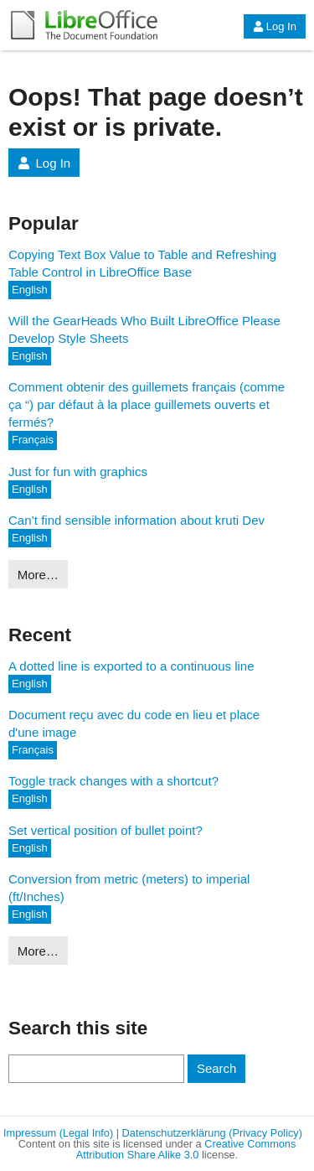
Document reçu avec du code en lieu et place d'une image (134, 723)
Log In (274, 26)
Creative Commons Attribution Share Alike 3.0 (186, 1149)
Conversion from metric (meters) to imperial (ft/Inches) (129, 888)
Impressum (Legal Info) (58, 1133)
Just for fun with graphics (77, 471)
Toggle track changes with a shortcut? (113, 781)
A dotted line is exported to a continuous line (131, 666)
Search (217, 1068)
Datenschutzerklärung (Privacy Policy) (212, 1133)
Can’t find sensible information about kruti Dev (136, 520)
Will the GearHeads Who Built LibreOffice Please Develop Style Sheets (144, 329)
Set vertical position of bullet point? (105, 830)
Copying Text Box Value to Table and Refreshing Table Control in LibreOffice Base (142, 263)
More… (38, 574)
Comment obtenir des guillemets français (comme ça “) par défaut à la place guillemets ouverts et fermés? (146, 404)
